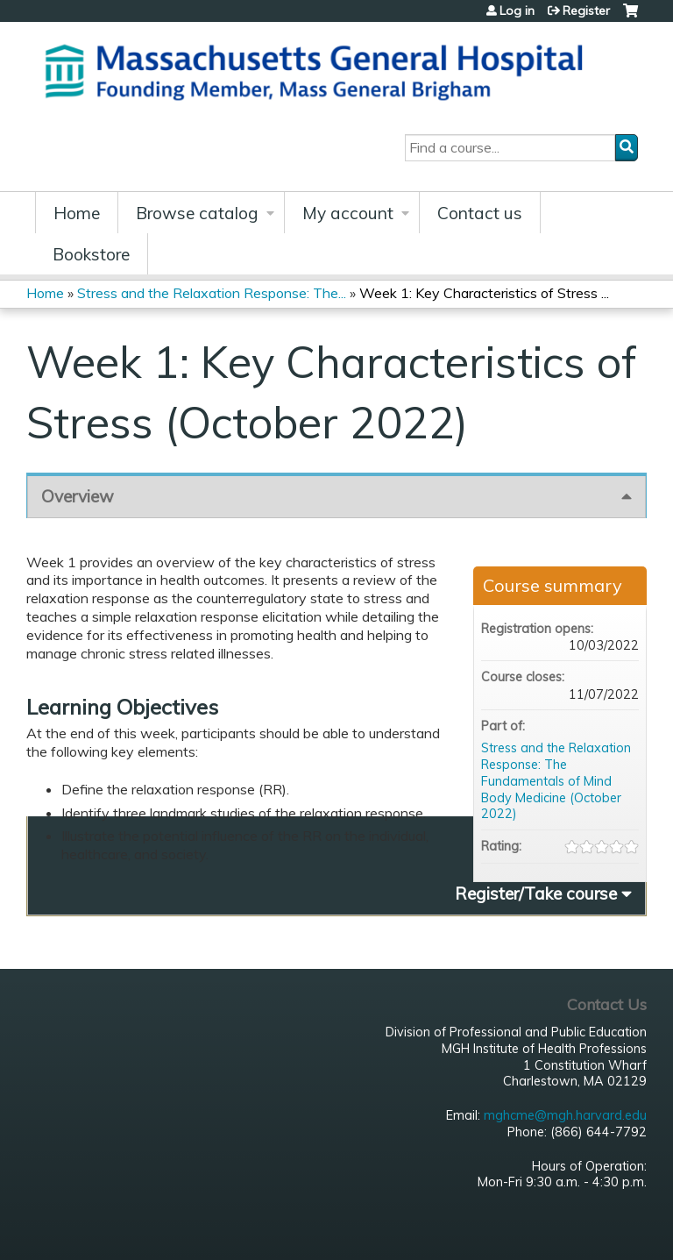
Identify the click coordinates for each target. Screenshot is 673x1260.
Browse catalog (197, 213)
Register (586, 10)
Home (76, 213)
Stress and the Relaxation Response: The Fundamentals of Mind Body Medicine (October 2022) (556, 781)
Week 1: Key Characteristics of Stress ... (484, 293)
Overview (77, 496)
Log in (517, 10)
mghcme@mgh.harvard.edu (565, 1115)
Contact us (479, 213)
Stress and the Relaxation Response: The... (211, 293)
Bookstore (91, 254)
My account (347, 213)
